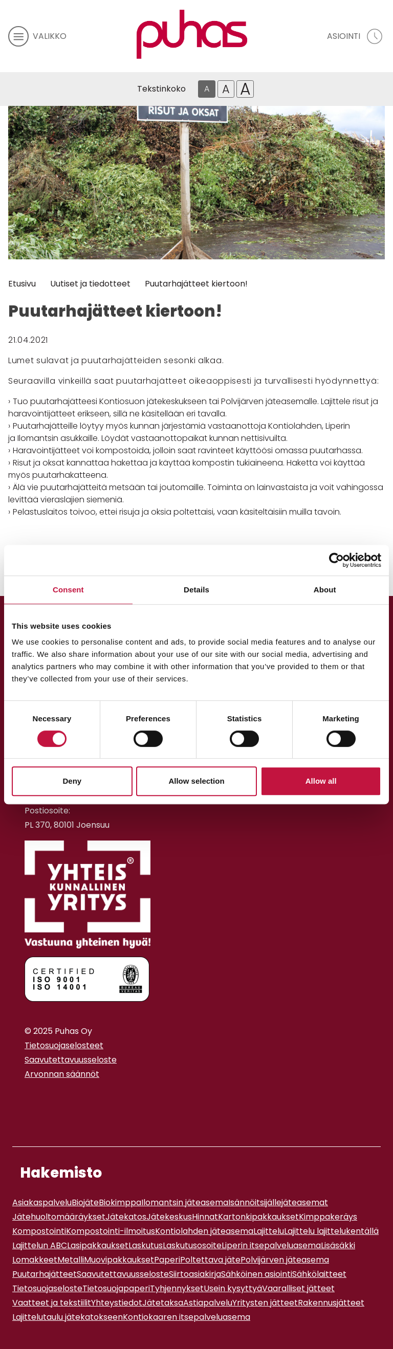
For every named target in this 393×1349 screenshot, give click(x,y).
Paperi (167, 1260)
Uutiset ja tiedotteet (90, 284)
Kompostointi (39, 1231)
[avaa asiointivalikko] (356, 36)
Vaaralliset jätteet (298, 1288)
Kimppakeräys (328, 1217)
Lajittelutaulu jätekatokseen (67, 1317)
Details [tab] (196, 589)
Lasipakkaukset (97, 1245)
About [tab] (325, 589)
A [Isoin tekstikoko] (245, 89)
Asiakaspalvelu (42, 1202)
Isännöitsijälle (254, 1202)
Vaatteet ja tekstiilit (51, 1303)
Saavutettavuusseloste (71, 1060)
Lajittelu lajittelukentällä (331, 1231)
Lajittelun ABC (39, 1245)
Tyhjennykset (177, 1288)
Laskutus (145, 1245)
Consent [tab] (68, 589)
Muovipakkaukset (119, 1260)
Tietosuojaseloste (47, 1288)
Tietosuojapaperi (116, 1288)
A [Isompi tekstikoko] (226, 89)
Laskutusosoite (192, 1245)
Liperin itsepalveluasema (271, 1245)
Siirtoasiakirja (195, 1274)
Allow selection (196, 781)
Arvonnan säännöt (62, 1074)
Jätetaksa (162, 1303)
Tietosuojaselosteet (64, 1045)
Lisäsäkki (338, 1245)
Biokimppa (120, 1202)
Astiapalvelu (207, 1303)
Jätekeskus (169, 1217)
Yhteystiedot (116, 1303)
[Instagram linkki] (29, 1099)
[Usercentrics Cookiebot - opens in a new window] (336, 560)
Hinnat (205, 1217)
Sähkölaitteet (319, 1274)
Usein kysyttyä (233, 1288)
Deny (71, 781)
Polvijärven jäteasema (285, 1260)
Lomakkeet (34, 1260)
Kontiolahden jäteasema (204, 1231)
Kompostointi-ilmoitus (110, 1231)
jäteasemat (304, 1202)
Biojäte (85, 1202)
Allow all (321, 781)
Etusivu (22, 284)
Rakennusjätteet (331, 1303)
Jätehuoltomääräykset (58, 1217)
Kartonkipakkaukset (258, 1217)
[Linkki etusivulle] (192, 34)
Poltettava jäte (210, 1260)
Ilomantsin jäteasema (184, 1202)
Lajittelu (268, 1231)
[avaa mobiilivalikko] (37, 36)
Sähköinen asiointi (256, 1274)
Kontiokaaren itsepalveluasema (186, 1317)
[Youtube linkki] (37, 1099)
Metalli (70, 1260)
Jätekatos (125, 1217)
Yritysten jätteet (265, 1303)
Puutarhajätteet (44, 1274)
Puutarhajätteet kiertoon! (196, 284)
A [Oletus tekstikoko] (206, 89)
